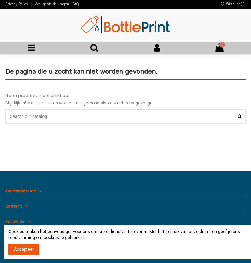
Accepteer (24, 249)
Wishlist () (233, 4)
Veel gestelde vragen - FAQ (57, 4)
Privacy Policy (17, 4)
